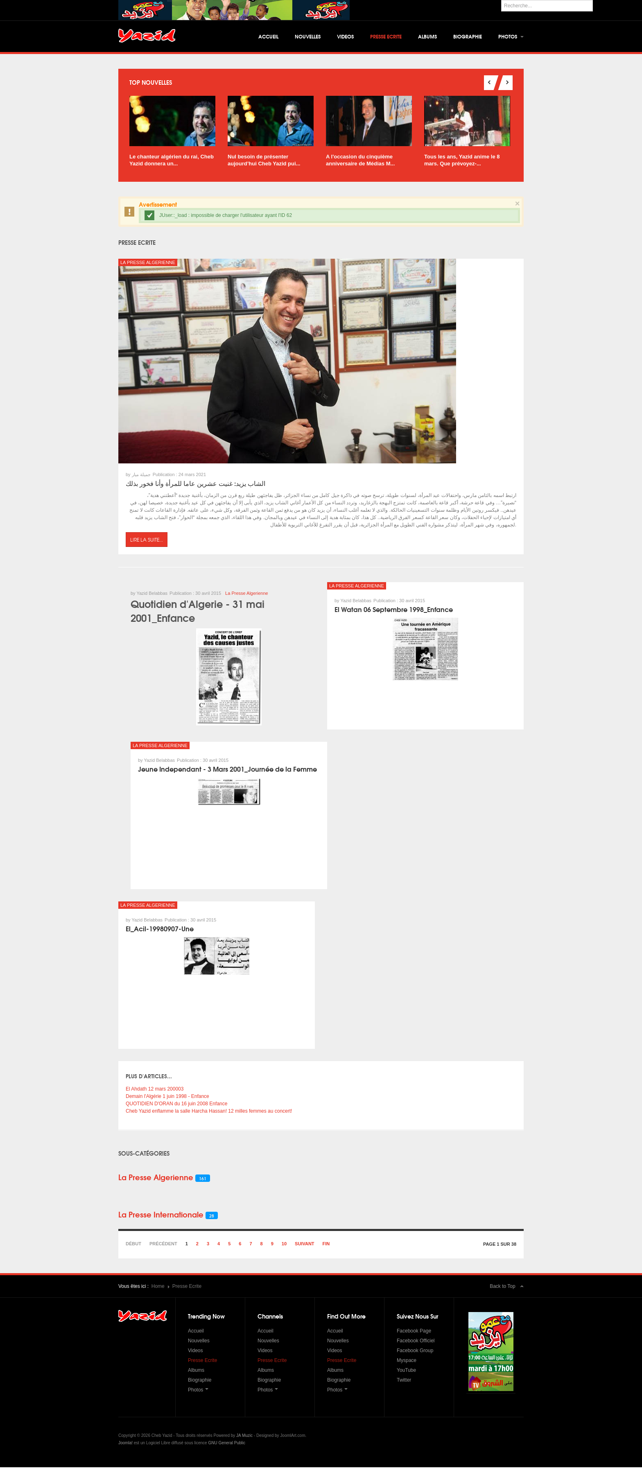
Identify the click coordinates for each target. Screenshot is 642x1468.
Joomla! (125, 1443)
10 (284, 1244)
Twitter (404, 1381)
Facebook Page (414, 1332)
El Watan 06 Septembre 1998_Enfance (394, 610)
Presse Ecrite (386, 37)
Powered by (486, 1443)
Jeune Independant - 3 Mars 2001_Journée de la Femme (227, 769)
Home (158, 1287)
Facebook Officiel (416, 1341)
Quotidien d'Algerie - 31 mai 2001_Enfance (197, 611)
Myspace (406, 1361)
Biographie (467, 37)
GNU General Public (226, 1443)
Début (133, 1244)
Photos (511, 37)
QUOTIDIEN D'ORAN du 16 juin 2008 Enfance (176, 1104)
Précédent (163, 1244)
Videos (345, 37)
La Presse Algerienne (147, 263)
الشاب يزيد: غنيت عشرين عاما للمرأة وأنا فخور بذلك (195, 484)
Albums (427, 37)
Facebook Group (415, 1351)
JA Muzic (244, 1436)
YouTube (406, 1371)
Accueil (268, 37)
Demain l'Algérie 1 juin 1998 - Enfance (167, 1097)
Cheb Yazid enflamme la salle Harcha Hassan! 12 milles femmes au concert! (209, 1112)
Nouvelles (308, 37)
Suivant (304, 1244)
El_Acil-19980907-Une (160, 929)
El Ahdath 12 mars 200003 (154, 1090)
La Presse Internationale (160, 1215)
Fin (326, 1244)
